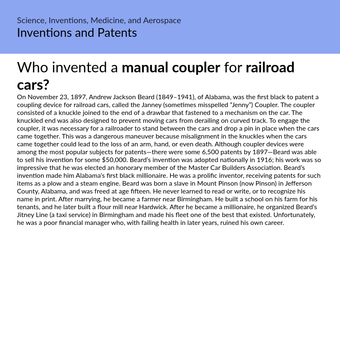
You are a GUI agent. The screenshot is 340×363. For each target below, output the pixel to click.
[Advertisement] (170, 304)
